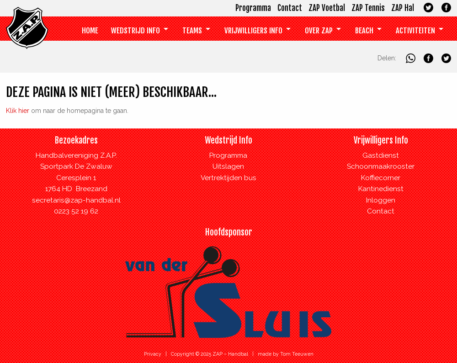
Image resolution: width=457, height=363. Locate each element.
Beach (364, 30)
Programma (253, 8)
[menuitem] (90, 31)
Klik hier (17, 110)
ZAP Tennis (368, 8)
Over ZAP (319, 30)
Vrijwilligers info (253, 30)
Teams (192, 30)
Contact (289, 8)
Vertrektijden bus (228, 178)
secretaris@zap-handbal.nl (76, 200)
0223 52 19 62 (76, 211)
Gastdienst (380, 155)
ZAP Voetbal (326, 8)
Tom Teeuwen (297, 354)
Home (90, 30)
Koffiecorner (380, 178)
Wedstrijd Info (135, 30)
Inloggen (380, 200)
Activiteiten (415, 30)
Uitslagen (228, 166)
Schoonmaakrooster (380, 166)
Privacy (152, 354)
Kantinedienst (381, 189)
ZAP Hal (402, 8)
